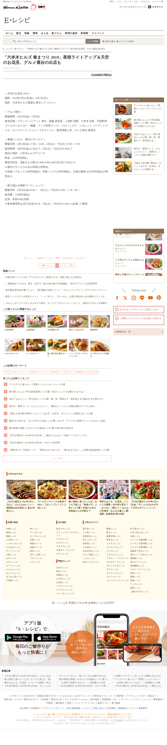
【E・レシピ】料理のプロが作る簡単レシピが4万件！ (83, 602)
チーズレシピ (36, 532)
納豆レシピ (35, 551)
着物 (54, 372)
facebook (117, 297)
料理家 (84, 33)
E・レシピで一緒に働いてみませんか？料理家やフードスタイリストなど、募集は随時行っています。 (83, 714)
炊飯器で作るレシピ (139, 551)
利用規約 (35, 708)
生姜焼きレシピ (90, 536)
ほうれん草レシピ (14, 576)
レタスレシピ (62, 539)
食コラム (57, 33)
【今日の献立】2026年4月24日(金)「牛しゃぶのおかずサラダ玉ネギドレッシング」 (45, 686)
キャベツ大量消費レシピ (141, 540)
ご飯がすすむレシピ (139, 591)
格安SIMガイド (31, 699)
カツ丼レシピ (89, 532)
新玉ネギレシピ (63, 529)
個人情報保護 (73, 708)
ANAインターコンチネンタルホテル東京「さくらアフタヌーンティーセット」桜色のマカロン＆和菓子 (56, 303)
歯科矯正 (59, 703)
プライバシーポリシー (53, 708)
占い (137, 1)
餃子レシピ (111, 532)
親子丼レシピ (89, 529)
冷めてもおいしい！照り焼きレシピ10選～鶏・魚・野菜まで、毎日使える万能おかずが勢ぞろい (56, 399)
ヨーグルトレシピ (38, 536)
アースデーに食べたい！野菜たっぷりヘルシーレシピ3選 (37, 384)
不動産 (49, 703)
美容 (69, 703)
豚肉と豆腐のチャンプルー (128, 275)
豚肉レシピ (11, 532)
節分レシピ (61, 571)
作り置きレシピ (137, 529)
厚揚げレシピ (36, 543)
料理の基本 (71, 33)
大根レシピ (11, 554)
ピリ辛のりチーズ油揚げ (100, 348)
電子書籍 (115, 703)
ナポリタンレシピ (114, 554)
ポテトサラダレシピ (115, 565)
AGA (92, 703)
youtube (150, 297)
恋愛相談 (106, 699)
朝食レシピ (135, 580)
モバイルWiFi (71, 699)
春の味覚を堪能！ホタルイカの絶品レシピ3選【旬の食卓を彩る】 (41, 428)
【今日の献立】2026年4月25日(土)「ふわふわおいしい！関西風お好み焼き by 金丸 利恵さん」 (50, 676)
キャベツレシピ (13, 551)
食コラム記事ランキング (16, 378)
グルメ (61, 372)
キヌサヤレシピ (63, 546)
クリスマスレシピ (64, 590)
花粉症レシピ (62, 575)
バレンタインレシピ (65, 593)
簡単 (35, 33)
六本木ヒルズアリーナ (20, 372)
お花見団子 (14, 323)
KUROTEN (28, 696)
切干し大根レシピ (38, 554)
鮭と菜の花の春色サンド (57, 348)
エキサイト (157, 7)
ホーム (9, 33)
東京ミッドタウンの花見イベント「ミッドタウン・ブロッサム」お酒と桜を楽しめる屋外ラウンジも (55, 296)
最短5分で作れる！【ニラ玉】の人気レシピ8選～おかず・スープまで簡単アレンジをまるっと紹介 (57, 420)
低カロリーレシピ (138, 562)
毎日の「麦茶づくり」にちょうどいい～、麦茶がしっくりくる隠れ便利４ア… (147, 151)
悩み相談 (94, 699)
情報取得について (126, 708)
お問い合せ (98, 708)
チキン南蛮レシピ (91, 554)
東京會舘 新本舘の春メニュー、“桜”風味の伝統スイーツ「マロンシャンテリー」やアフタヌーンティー (56, 290)
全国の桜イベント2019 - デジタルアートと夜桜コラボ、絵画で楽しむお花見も (43, 277)
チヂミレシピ (112, 569)
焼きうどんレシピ (91, 562)
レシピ (135, 699)
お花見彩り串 (57, 323)
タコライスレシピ (114, 573)
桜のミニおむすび (79, 323)
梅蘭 (79, 372)
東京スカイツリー (41, 372)
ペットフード (80, 703)
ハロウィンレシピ (64, 586)
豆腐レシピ (35, 540)
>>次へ (70, 265)
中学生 (87, 372)
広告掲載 (110, 708)
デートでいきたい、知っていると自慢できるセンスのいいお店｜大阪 (93, 676)
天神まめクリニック (102, 696)
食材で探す (110, 41)
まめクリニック (82, 696)
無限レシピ (135, 576)
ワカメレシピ (36, 558)
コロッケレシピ (113, 576)
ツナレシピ (35, 562)
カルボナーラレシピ (115, 562)
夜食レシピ (135, 588)
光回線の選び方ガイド (48, 696)
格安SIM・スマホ (12, 699)
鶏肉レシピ (11, 536)
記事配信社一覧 (123, 331)
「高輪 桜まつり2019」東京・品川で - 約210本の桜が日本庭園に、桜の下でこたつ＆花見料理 (51, 283)
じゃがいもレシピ (14, 543)
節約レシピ (135, 573)
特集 (27, 33)
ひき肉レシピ (12, 540)
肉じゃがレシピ (90, 540)
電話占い (152, 696)
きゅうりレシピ (13, 573)
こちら (118, 720)
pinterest (158, 297)
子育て (112, 1)
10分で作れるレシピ (139, 532)
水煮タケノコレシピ (65, 550)
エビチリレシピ (113, 543)
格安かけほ (56, 699)
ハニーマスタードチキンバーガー (79, 348)
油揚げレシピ (36, 547)
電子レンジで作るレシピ (141, 554)
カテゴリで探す (126, 41)
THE (6, 372)
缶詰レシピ (135, 536)
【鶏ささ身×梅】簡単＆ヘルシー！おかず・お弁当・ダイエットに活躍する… (147, 166)
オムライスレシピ (114, 547)
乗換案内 (157, 699)
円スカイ (71, 372)
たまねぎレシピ (13, 547)
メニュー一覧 (157, 1)
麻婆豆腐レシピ (113, 536)
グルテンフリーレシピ (140, 569)
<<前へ (43, 265)
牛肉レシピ (11, 529)
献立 (18, 33)
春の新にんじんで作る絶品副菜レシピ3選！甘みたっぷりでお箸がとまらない (47, 391)
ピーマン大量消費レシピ (141, 543)
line (142, 297)
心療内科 (119, 696)
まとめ (44, 33)
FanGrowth (67, 696)
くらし (119, 1)
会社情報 (23, 708)
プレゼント (145, 1)
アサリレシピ (62, 554)
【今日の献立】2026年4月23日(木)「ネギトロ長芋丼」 (35, 442)
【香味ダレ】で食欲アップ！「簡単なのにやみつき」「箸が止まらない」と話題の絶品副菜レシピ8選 (59, 450)
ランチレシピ (136, 584)
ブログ (141, 696)
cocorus (84, 699)
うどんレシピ (89, 558)
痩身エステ (103, 703)
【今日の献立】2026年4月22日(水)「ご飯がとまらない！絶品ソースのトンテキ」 (49, 435)
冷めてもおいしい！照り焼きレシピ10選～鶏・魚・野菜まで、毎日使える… (147, 137)
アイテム (131, 696)
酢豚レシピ (111, 529)
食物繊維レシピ (137, 565)
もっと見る (57, 458)
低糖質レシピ (136, 558)
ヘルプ (86, 708)
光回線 (45, 699)
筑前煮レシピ (89, 543)
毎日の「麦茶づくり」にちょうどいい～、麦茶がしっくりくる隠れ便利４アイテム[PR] (52, 406)
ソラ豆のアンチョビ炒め (127, 261)
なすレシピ (11, 558)
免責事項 (142, 708)
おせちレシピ (62, 567)
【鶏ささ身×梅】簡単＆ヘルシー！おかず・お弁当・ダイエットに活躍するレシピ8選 (51, 413)
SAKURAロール (14, 346)
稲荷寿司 (100, 323)
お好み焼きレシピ (91, 551)
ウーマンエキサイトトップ (132, 7)
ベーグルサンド (36, 346)
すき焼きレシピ (90, 547)
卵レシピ (34, 529)
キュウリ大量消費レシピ (141, 547)
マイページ (98, 33)
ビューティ (128, 1)
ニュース (146, 699)
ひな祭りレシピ (63, 579)
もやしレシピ (12, 562)
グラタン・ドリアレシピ (117, 558)
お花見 (95, 372)
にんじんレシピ (13, 569)
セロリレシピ (62, 542)
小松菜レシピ (12, 580)
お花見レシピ (62, 582)
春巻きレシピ (112, 540)
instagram (133, 297)
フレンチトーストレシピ (117, 580)
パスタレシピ (112, 551)
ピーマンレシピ (13, 565)
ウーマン (125, 699)
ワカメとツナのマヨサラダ (128, 246)
